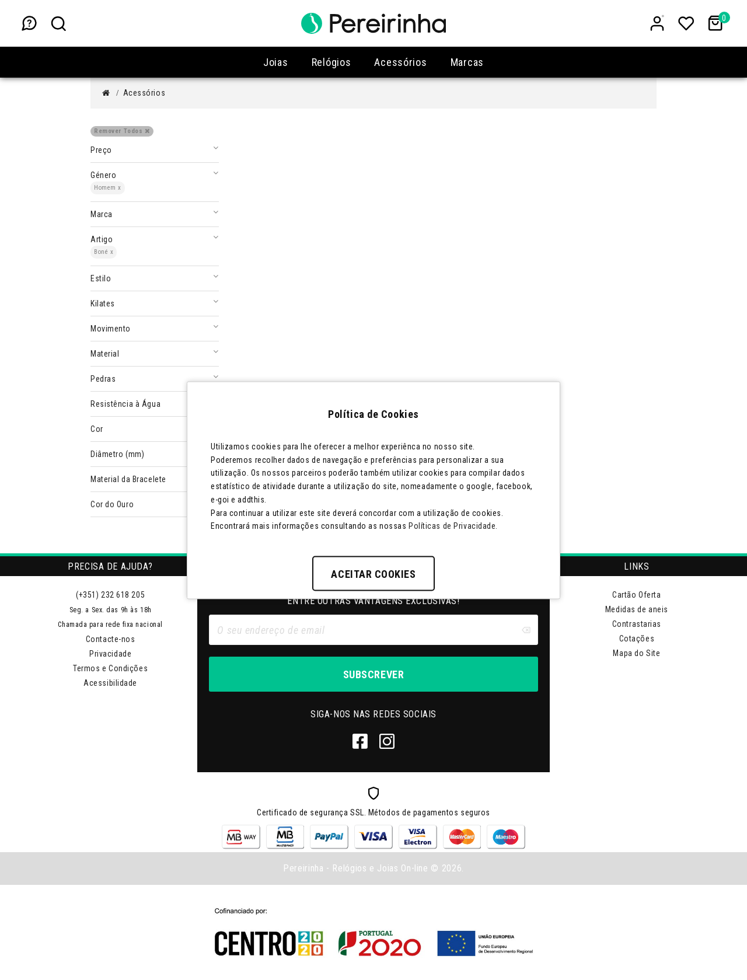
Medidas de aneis (636, 609)
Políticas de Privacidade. (453, 526)
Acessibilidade (110, 683)
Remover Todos (122, 131)
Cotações (636, 638)
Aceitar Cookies (373, 574)
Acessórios (144, 92)
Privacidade (110, 653)
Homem (107, 187)
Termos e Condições (110, 668)
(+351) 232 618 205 (110, 594)
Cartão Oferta (636, 594)
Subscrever (373, 674)
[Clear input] (525, 629)
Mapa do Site (636, 653)
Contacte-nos (110, 639)
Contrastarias (636, 624)
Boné (103, 252)
